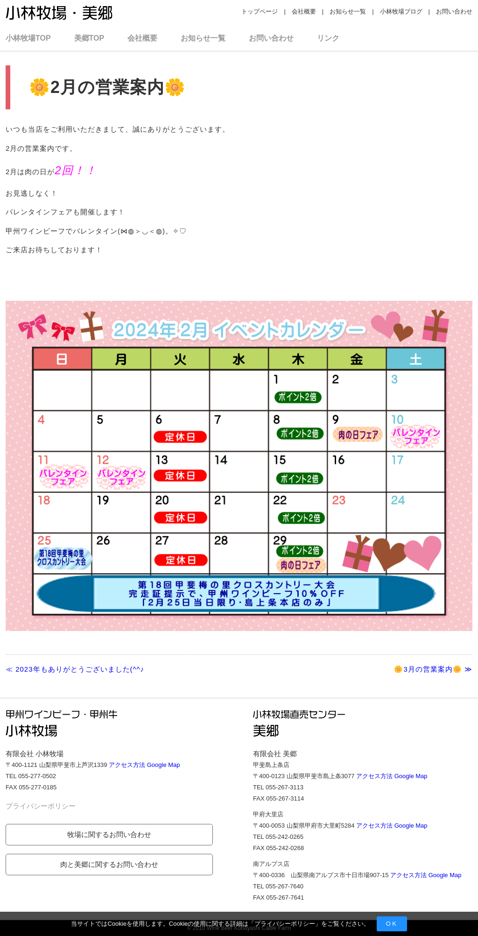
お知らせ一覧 (348, 11)
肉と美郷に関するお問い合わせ (109, 864)
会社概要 (304, 11)
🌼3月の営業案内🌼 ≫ (433, 669)
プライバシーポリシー (284, 923)
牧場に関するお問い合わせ (109, 834)
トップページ (259, 11)
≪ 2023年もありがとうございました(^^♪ (75, 669)
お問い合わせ (454, 11)
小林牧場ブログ (401, 11)
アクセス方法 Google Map (144, 764)
